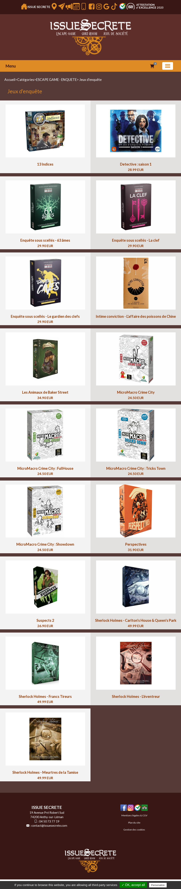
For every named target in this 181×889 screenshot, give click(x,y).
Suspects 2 (45, 620)
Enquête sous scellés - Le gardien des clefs (45, 316)
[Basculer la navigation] (167, 66)
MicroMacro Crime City (136, 392)
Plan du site (134, 822)
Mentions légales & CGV (134, 815)
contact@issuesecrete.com (49, 825)
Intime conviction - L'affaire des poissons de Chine (136, 316)
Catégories (25, 79)
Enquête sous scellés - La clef (135, 240)
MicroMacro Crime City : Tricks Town (135, 468)
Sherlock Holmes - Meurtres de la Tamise (45, 772)
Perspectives (136, 544)
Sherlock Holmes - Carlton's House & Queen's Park (135, 620)
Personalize (158, 885)
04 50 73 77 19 (49, 821)
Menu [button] (11, 66)
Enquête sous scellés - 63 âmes (45, 240)
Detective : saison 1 (135, 164)
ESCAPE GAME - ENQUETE (56, 79)
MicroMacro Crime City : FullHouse (45, 468)
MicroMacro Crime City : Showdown (45, 544)
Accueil (9, 79)
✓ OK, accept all (133, 885)
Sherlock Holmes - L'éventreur (136, 696)
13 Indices (45, 164)
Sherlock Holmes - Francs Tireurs (45, 696)
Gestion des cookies (134, 829)
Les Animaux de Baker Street (45, 392)
